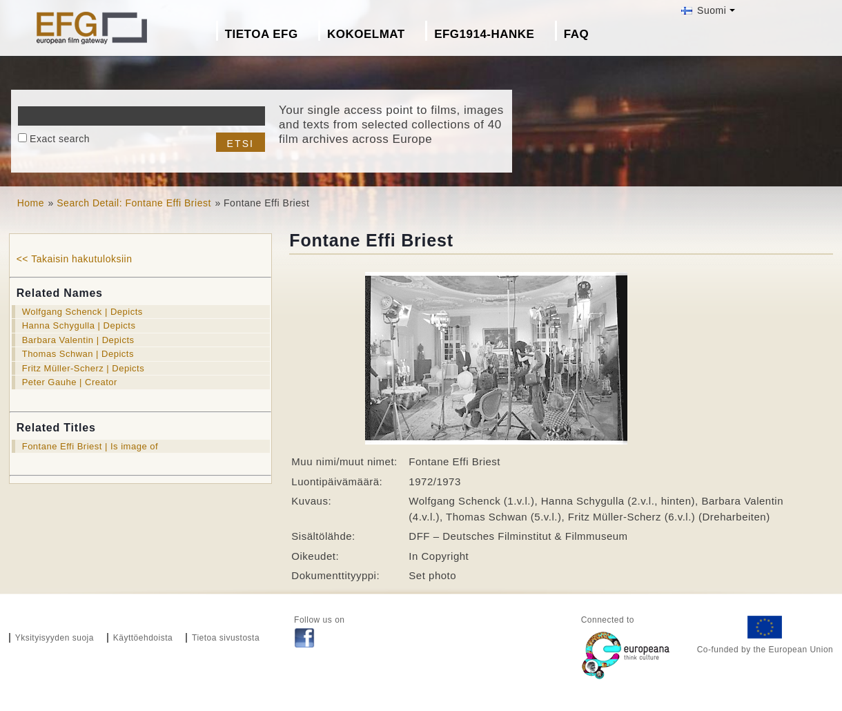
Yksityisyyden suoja (54, 638)
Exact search (60, 138)
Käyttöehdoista (143, 638)
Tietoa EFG (261, 34)
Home (30, 202)
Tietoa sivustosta (226, 638)
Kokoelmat (366, 34)
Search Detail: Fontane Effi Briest (134, 202)
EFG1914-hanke (484, 34)
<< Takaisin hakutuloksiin (75, 258)
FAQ (576, 34)
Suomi (704, 10)
